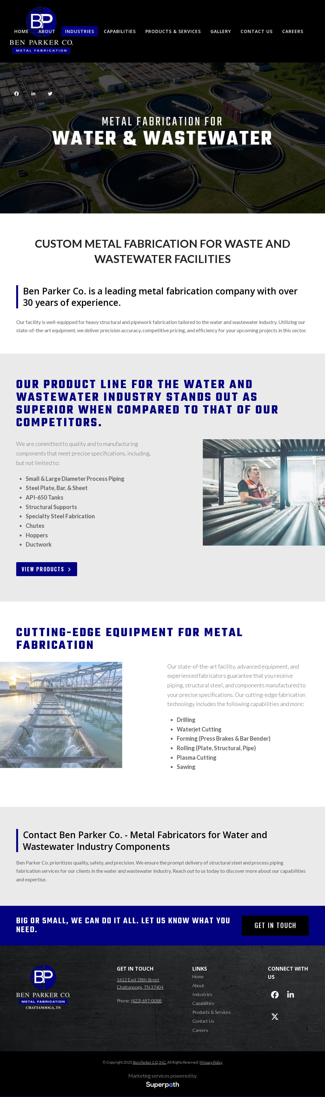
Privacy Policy (211, 1062)
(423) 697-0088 (146, 1000)
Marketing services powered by (162, 1076)
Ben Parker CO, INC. (150, 1062)
